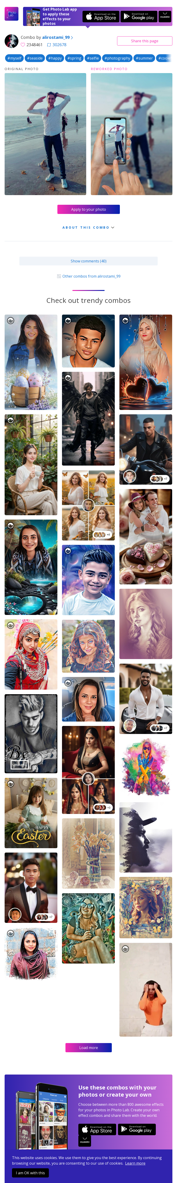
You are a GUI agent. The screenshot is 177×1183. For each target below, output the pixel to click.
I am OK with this (30, 1172)
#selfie (93, 58)
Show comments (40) (88, 261)
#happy (55, 58)
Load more (88, 1047)
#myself (14, 58)
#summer (144, 58)
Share (144, 40)
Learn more (135, 1163)
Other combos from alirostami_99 (88, 276)
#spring (74, 58)
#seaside (35, 58)
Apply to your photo (88, 209)
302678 (56, 44)
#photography (117, 58)
